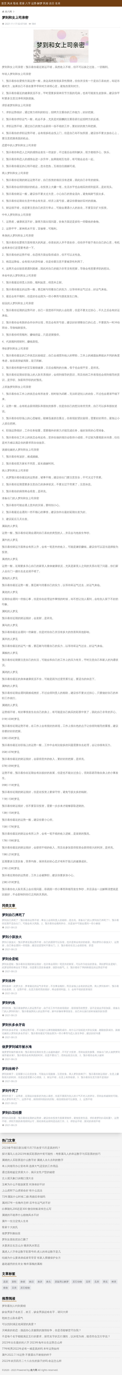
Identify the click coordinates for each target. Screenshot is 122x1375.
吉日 (51, 3)
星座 (22, 3)
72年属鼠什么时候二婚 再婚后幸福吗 (23, 1196)
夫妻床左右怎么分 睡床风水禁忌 (21, 1245)
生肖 (57, 3)
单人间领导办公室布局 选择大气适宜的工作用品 (30, 1166)
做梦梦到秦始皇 (11, 1233)
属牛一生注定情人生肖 (15, 1221)
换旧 (31, 1281)
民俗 (45, 3)
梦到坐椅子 (10, 1068)
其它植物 (25, 1287)
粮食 (5, 1287)
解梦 (39, 3)
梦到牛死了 (10, 1090)
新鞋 (14, 1281)
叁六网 (7, 11)
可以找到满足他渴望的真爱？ (19, 1324)
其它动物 (77, 1281)
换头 (48, 1281)
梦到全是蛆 (10, 958)
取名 (15, 3)
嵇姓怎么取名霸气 (12, 1318)
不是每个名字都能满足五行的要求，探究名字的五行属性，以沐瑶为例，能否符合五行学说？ (56, 1336)
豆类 (14, 1287)
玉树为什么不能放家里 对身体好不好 (23, 1184)
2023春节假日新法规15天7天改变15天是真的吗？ (31, 1147)
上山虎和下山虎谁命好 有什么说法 (22, 1190)
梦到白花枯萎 (12, 1112)
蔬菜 (5, 1281)
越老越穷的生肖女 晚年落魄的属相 (22, 1264)
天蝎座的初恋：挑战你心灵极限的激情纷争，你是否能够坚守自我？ (41, 1330)
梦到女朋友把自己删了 (15, 1239)
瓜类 (96, 1281)
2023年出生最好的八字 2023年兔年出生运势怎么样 (32, 1342)
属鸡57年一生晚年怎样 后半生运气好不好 (26, 1202)
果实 (105, 1281)
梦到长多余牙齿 (13, 1024)
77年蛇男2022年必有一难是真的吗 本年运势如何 (30, 1348)
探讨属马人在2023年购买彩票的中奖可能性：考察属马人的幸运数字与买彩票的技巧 (51, 1154)
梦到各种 (8, 980)
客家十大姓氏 (10, 1227)
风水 (10, 3)
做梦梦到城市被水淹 (17, 1046)
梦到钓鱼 (8, 1002)
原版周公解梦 (62, 1281)
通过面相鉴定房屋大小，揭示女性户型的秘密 (28, 1172)
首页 (4, 3)
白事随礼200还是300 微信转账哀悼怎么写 (26, 1209)
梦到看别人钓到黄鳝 (14, 1306)
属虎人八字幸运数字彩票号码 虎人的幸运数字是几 (31, 1251)
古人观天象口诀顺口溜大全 (18, 1178)
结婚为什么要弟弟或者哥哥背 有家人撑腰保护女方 (31, 1258)
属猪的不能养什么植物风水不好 (20, 1215)
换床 (40, 1281)
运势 (33, 3)
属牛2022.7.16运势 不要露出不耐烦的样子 (27, 1354)
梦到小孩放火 (12, 937)
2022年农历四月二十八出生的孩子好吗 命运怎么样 (32, 1361)
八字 (28, 3)
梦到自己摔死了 (13, 915)
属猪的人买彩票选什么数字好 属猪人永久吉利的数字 (32, 1160)
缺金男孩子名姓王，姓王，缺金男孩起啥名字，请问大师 (35, 1312)
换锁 (22, 1281)
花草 (88, 1281)
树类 (114, 1281)
